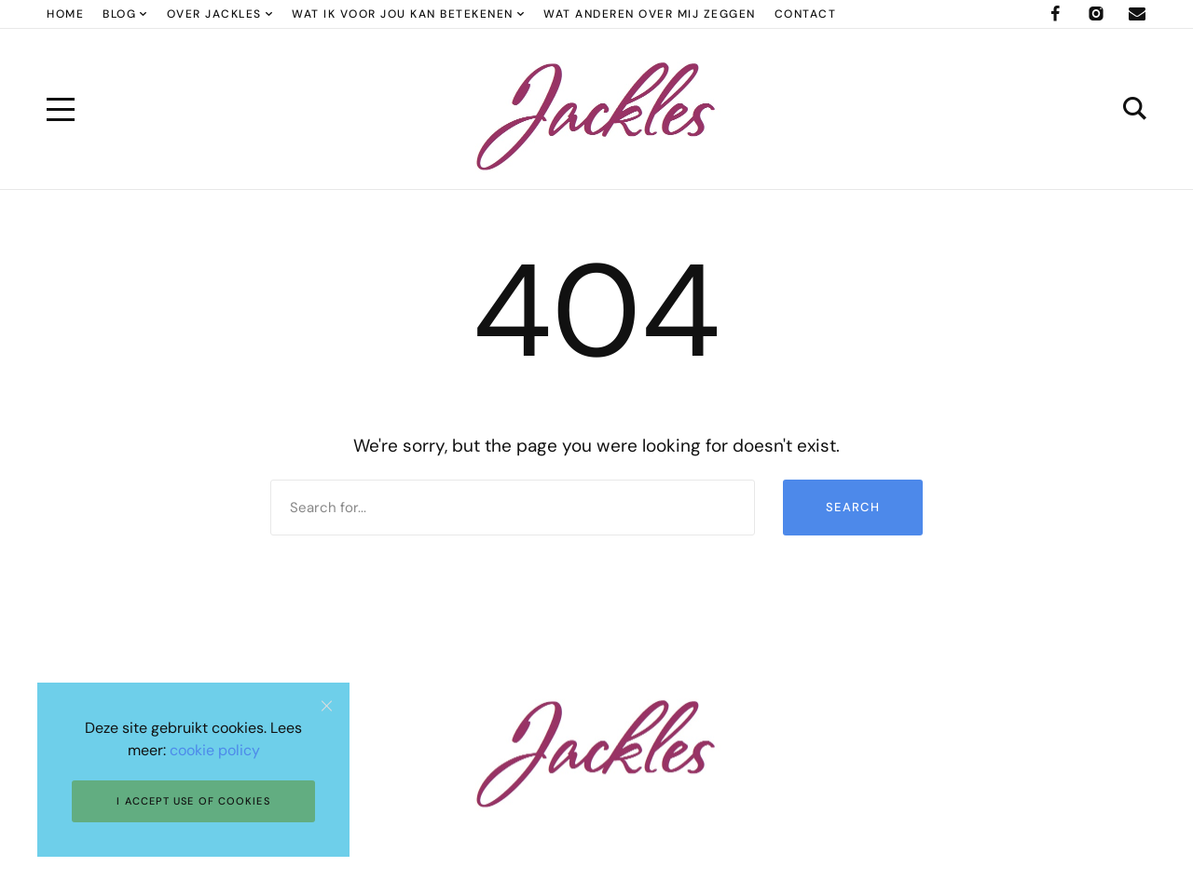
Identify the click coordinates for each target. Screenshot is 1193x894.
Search (853, 507)
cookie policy (215, 750)
